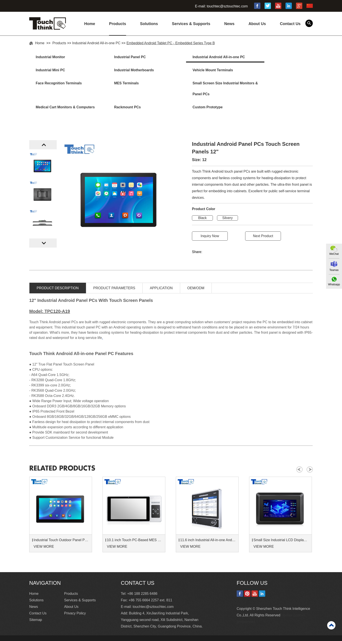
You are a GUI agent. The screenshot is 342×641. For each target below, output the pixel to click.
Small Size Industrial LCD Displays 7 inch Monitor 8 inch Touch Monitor (281, 528)
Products (117, 24)
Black (202, 206)
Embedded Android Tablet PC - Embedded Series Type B (171, 43)
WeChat (334, 253)
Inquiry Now (210, 224)
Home (89, 24)
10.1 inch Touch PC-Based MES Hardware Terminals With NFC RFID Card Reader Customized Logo (134, 528)
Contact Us (290, 24)
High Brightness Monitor (114, 636)
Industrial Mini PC (262, 57)
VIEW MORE (44, 535)
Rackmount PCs (190, 84)
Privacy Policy (75, 601)
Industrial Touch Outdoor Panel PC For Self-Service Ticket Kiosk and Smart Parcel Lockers (61, 528)
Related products (63, 456)
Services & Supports (191, 24)
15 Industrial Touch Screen (70, 636)
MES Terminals (260, 71)
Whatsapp (334, 284)
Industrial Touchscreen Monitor (162, 636)
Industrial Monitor (51, 57)
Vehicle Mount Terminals (127, 71)
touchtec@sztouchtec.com (227, 6)
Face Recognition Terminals (200, 71)
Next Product (263, 224)
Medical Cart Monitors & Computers (127, 89)
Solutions (149, 24)
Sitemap (35, 608)
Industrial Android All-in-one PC (96, 43)
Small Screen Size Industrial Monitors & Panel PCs (59, 89)
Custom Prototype (263, 84)
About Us (257, 24)
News (229, 24)
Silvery (227, 206)
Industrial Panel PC (123, 57)
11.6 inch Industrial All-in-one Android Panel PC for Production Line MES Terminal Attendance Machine (208, 528)
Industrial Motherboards (56, 71)
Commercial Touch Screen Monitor (217, 636)
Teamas (334, 270)
